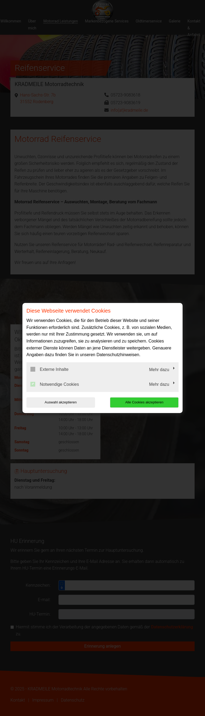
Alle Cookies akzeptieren (144, 402)
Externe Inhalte (49, 369)
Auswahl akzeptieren (61, 402)
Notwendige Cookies (54, 384)
